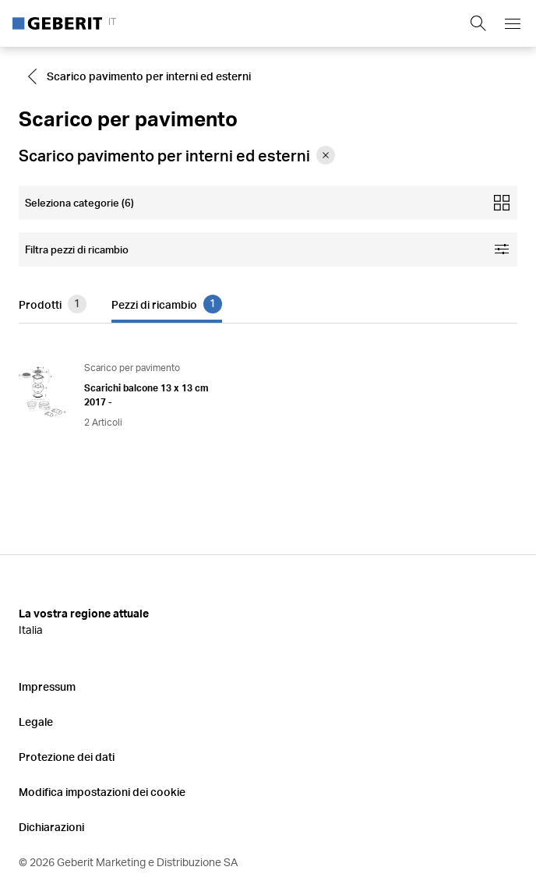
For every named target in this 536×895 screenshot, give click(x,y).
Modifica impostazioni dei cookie (102, 791)
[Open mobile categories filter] (268, 203)
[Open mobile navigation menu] (512, 23)
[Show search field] (478, 23)
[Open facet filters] (268, 249)
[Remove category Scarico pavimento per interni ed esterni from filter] (325, 155)
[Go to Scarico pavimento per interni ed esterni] (141, 76)
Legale (36, 721)
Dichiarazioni (51, 826)
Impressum (47, 686)
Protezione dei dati (67, 756)
